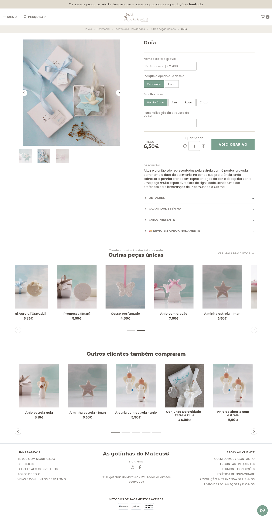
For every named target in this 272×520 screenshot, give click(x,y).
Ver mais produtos (236, 253)
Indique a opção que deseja (164, 76)
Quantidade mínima (162, 208)
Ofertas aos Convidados (130, 29)
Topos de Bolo (28, 475)
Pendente (154, 84)
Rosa (188, 102)
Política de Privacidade (236, 475)
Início (88, 29)
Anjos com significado (36, 460)
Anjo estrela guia (39, 412)
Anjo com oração (184, 313)
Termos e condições (238, 470)
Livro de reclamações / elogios (229, 485)
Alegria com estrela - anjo (136, 414)
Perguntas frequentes (236, 465)
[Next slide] (119, 94)
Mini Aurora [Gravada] (39, 313)
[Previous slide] (24, 94)
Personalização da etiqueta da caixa (166, 114)
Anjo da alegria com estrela (232, 414)
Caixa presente (159, 219)
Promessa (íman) (87, 313)
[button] (131, 330)
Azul (174, 102)
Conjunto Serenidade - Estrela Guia (184, 414)
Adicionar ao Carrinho (233, 146)
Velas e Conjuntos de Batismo (41, 480)
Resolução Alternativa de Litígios (227, 480)
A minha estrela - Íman (233, 313)
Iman (171, 84)
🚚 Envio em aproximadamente (172, 231)
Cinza (204, 102)
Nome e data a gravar (160, 59)
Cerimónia (103, 29)
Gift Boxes (25, 465)
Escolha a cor (153, 94)
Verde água (155, 102)
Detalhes (154, 198)
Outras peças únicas (163, 29)
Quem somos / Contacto (234, 460)
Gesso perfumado (136, 313)
